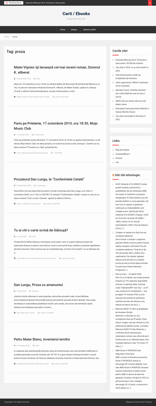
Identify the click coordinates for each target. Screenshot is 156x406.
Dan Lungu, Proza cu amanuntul (38, 285)
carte (28, 258)
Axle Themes (146, 402)
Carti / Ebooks (76, 13)
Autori (19, 153)
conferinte (26, 204)
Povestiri (47, 258)
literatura (25, 153)
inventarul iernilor (23, 364)
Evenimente (39, 135)
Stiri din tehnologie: (128, 175)
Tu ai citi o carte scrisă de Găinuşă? (41, 230)
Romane (35, 291)
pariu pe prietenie (36, 153)
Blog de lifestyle (122, 150)
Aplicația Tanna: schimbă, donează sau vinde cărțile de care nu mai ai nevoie (131, 93)
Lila (117, 162)
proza (41, 97)
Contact (119, 158)
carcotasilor (21, 258)
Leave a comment (62, 97)
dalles (19, 97)
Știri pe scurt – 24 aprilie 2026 (128, 274)
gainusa (40, 258)
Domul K (25, 97)
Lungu (33, 204)
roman (46, 97)
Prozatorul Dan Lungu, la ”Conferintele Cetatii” (49, 179)
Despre (74, 29)
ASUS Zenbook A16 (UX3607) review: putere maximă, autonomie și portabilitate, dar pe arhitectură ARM (131, 187)
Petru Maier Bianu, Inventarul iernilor (42, 339)
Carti (38, 79)
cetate (19, 204)
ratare (32, 313)
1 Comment (58, 153)
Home (62, 29)
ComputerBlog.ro (123, 154)
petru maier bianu (37, 364)
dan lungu (20, 313)
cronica (34, 258)
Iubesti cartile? (89, 29)
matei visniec (34, 97)
